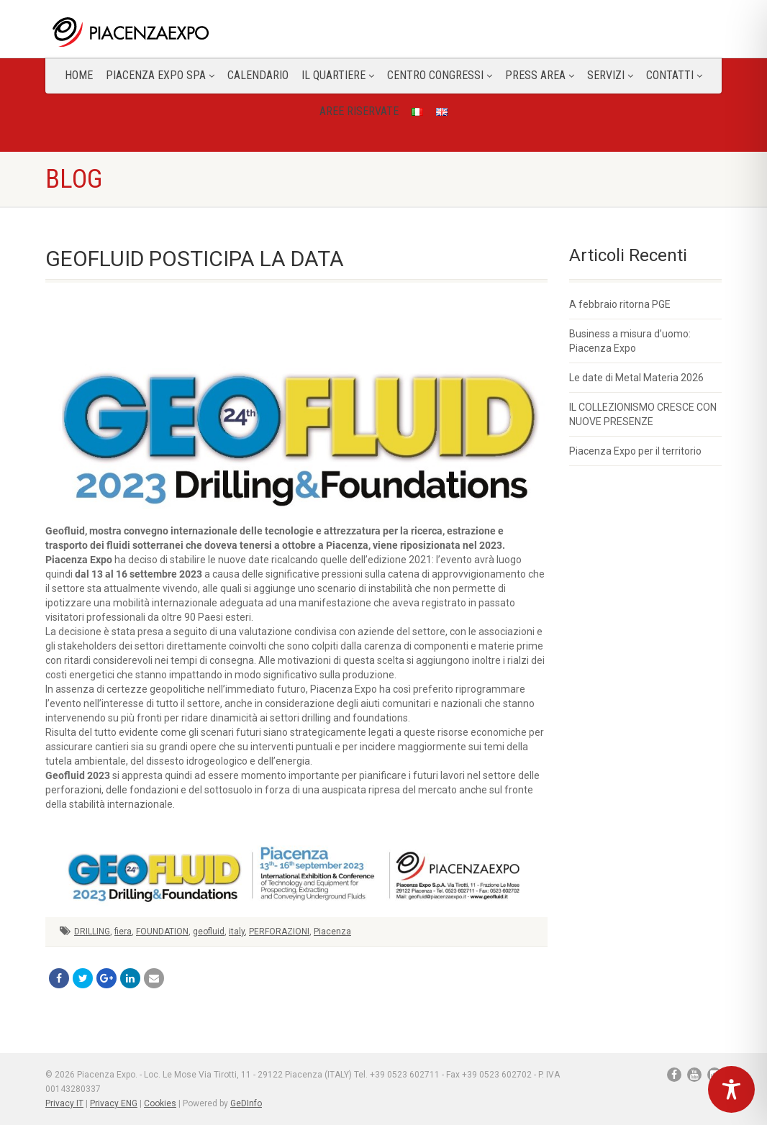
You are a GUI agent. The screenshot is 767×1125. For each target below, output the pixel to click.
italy (237, 931)
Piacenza (332, 931)
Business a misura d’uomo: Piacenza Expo (630, 341)
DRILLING (92, 931)
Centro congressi (439, 75)
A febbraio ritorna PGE (620, 304)
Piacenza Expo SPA (160, 75)
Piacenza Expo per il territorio (635, 451)
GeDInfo (246, 1103)
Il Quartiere (337, 75)
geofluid (208, 931)
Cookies (160, 1103)
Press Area (539, 75)
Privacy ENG (113, 1103)
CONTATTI (674, 75)
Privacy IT (64, 1103)
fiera (123, 931)
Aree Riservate (359, 111)
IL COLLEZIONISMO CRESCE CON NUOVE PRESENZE (643, 414)
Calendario (258, 75)
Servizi (610, 75)
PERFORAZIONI (279, 931)
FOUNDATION (162, 931)
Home (79, 75)
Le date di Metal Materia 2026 (636, 377)
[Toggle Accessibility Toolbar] (731, 1089)
